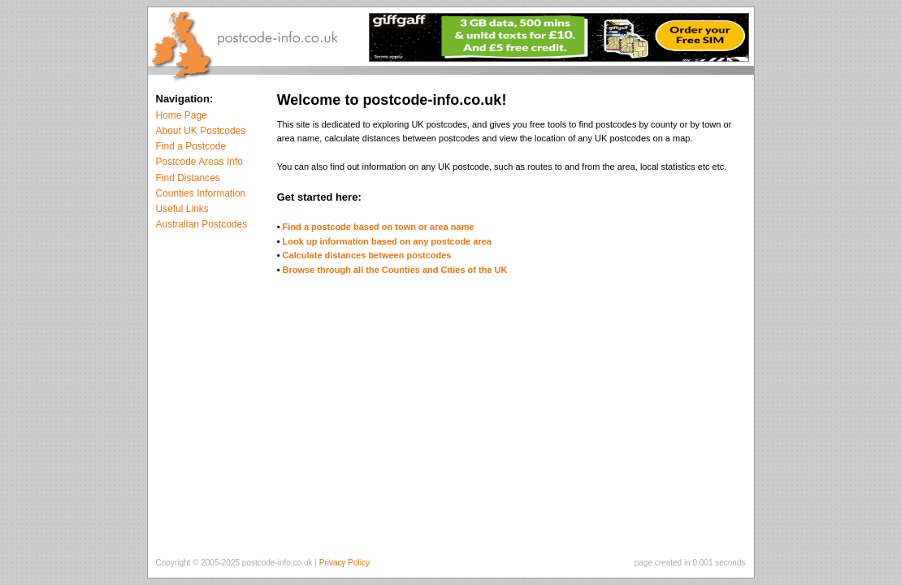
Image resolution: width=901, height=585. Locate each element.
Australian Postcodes (202, 224)
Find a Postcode (191, 146)
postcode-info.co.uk (277, 562)
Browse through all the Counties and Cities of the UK (395, 270)
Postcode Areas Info (199, 161)
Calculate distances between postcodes (367, 255)
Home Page (181, 115)
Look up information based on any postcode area (387, 241)
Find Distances (188, 178)
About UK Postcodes (201, 130)
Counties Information (201, 193)
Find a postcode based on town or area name (378, 227)
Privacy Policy (344, 562)
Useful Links (182, 208)
